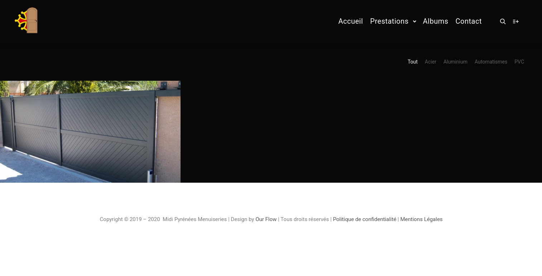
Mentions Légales (421, 219)
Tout (413, 62)
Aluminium (455, 62)
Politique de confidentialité (364, 219)
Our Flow (266, 219)
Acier (430, 62)
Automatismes (491, 62)
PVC (519, 62)
